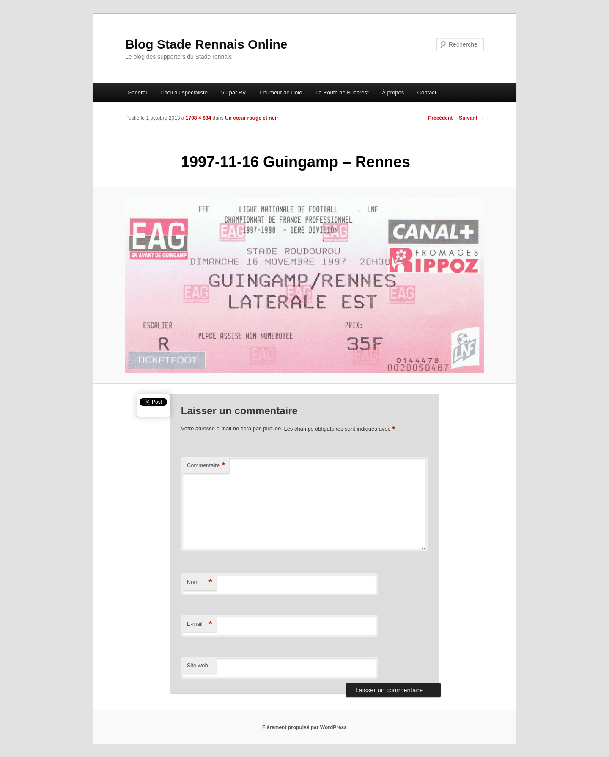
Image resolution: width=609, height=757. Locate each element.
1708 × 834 (198, 118)
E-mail (199, 624)
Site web (197, 665)
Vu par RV (233, 92)
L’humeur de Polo (280, 92)
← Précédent (437, 118)
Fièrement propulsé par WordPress (304, 727)
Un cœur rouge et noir (251, 118)
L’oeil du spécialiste (184, 92)
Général (137, 92)
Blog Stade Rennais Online (206, 44)
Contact (426, 92)
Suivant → (471, 118)
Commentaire (206, 466)
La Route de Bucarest (342, 92)
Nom (199, 582)
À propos (393, 92)
